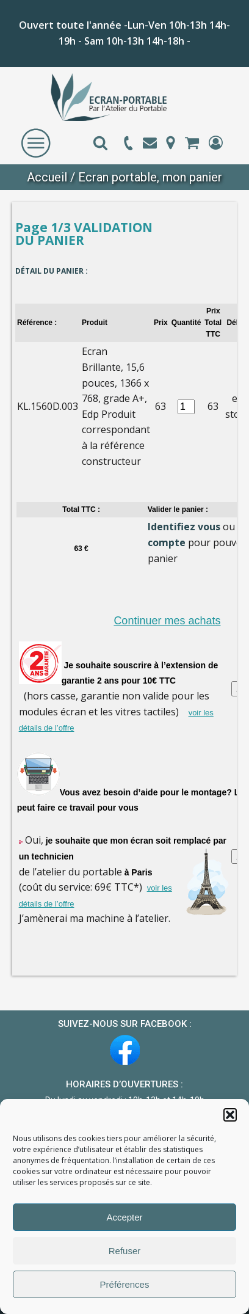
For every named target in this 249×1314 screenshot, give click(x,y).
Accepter (124, 1217)
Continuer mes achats (167, 621)
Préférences (125, 1284)
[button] (230, 1115)
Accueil (47, 177)
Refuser (125, 1251)
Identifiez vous (184, 526)
